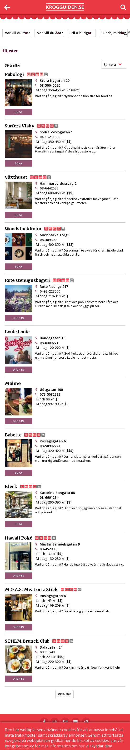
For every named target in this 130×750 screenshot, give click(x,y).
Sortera (113, 64)
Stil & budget (82, 33)
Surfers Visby (35, 126)
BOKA (18, 112)
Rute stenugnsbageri (43, 280)
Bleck (27, 486)
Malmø (13, 383)
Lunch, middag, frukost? (115, 33)
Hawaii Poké (34, 538)
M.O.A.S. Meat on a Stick (47, 589)
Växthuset (32, 177)
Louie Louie (17, 332)
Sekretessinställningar (65, 736)
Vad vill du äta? (50, 33)
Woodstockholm (39, 228)
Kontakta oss (69, 732)
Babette (29, 435)
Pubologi (30, 74)
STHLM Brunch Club (43, 641)
